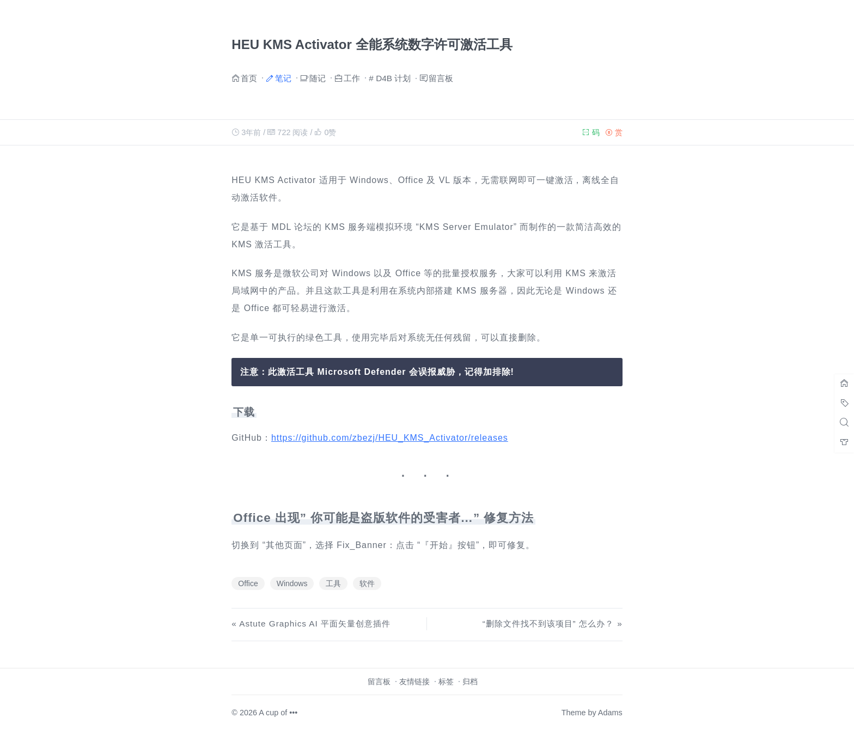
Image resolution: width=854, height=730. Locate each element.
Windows (292, 583)
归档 (470, 681)
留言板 (441, 78)
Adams (610, 712)
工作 (352, 78)
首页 (249, 78)
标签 (446, 681)
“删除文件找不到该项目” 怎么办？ (548, 623)
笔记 (283, 78)
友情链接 (414, 681)
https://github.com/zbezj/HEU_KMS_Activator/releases (389, 437)
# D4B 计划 (390, 78)
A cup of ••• (278, 712)
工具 (333, 583)
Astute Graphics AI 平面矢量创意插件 (314, 623)
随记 (317, 78)
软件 (367, 583)
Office (248, 583)
